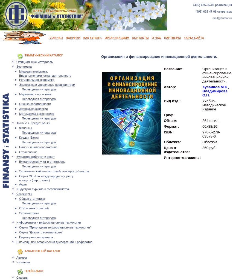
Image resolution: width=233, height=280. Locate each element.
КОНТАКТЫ (140, 37)
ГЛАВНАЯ (56, 37)
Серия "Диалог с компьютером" (41, 232)
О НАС (156, 37)
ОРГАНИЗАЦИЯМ (117, 37)
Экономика (24, 66)
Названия (23, 262)
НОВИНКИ (73, 37)
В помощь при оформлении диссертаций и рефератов (54, 242)
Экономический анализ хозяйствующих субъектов (54, 171)
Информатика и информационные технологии (48, 222)
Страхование (28, 152)
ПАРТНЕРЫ (172, 37)
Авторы (21, 257)
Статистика (24, 193)
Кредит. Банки (29, 137)
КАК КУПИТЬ (92, 37)
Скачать (22, 277)
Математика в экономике (36, 113)
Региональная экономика (36, 79)
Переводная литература (39, 89)
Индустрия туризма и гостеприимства (42, 189)
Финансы (25, 128)
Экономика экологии (33, 108)
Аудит (23, 184)
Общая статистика (32, 198)
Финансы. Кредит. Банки (33, 123)
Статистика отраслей (34, 208)
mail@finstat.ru (222, 18)
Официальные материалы (34, 62)
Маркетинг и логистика (35, 94)
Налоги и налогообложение (38, 147)
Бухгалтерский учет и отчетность (42, 161)
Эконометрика (29, 213)
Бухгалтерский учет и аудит (35, 156)
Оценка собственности (35, 103)
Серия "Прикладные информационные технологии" (55, 227)
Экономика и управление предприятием (47, 84)
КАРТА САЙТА (194, 37)
